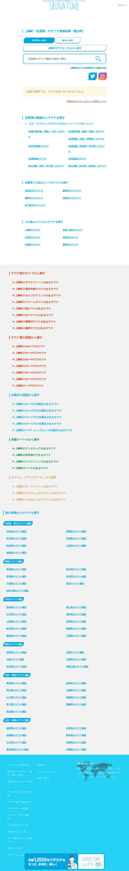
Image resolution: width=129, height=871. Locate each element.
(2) (35, 205)
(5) (34, 198)
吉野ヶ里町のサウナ (73, 230)
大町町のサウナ (33, 237)
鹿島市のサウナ (70, 244)
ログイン (122, 5)
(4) (72, 198)
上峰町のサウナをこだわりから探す (64, 48)
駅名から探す (67, 40)
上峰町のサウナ (33, 230)
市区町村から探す (39, 40)
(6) (34, 190)
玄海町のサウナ (33, 244)
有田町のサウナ (70, 237)
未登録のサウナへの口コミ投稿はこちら (86, 101)
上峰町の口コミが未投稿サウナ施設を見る (88, 67)
